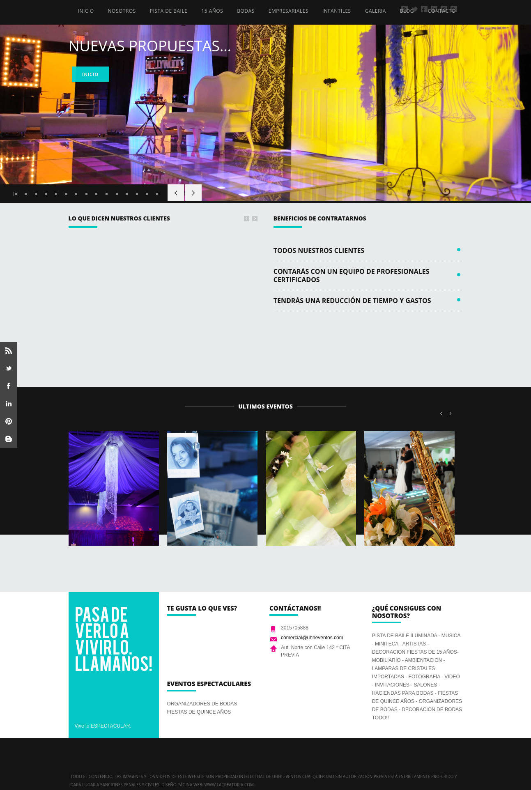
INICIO (86, 10)
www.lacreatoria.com (229, 785)
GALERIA (375, 10)
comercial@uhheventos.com (312, 638)
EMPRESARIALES (288, 10)
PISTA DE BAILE (169, 10)
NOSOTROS (122, 10)
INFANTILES (336, 10)
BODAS (245, 10)
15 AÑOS (212, 10)
